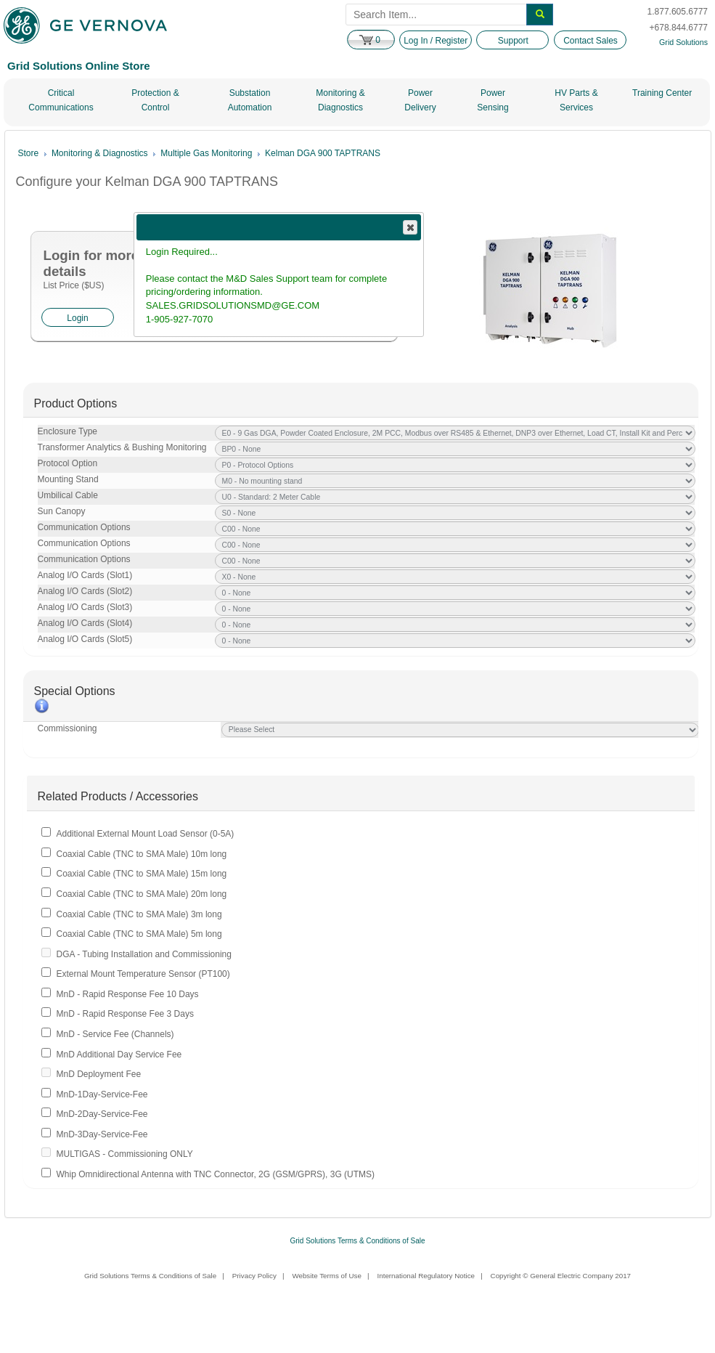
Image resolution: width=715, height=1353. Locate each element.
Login (77, 318)
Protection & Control (155, 100)
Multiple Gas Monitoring (206, 153)
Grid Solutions (683, 42)
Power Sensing (492, 100)
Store (28, 153)
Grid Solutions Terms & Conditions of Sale (357, 1241)
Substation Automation (250, 100)
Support (513, 41)
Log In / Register (435, 41)
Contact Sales (590, 41)
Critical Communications (60, 100)
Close (409, 227)
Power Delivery (420, 100)
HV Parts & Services (576, 100)
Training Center (662, 93)
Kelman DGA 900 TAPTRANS (322, 153)
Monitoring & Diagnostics (340, 100)
